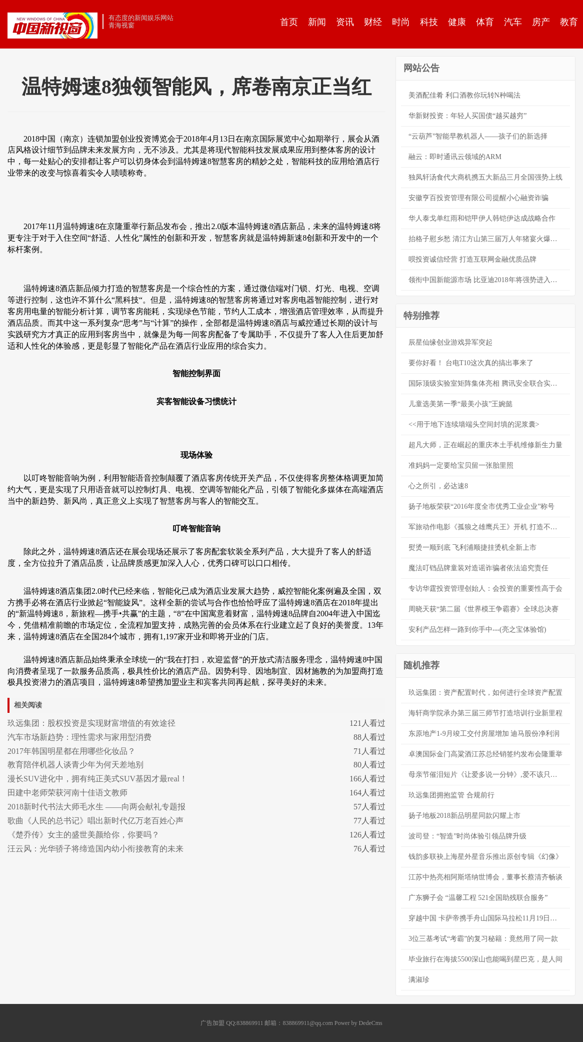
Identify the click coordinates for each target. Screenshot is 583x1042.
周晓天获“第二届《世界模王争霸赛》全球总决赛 (483, 609)
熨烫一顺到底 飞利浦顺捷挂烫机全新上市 (472, 547)
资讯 (345, 22)
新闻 (317, 22)
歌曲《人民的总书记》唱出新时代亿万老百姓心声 (96, 820)
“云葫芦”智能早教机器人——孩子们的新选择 (478, 136)
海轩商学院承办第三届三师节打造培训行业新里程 (485, 713)
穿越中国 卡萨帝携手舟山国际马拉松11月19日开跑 (486, 918)
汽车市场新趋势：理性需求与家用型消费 (80, 737)
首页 (289, 22)
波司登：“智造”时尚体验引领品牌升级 (467, 836)
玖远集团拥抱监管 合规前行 (451, 795)
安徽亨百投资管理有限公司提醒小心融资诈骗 (478, 198)
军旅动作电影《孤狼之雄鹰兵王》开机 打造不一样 (486, 527)
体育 (485, 22)
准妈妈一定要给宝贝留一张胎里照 (461, 465)
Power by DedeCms (358, 1022)
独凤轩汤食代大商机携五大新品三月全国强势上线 (485, 177)
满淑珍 (419, 979)
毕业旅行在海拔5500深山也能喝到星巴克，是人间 (485, 959)
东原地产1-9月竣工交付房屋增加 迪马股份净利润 (484, 733)
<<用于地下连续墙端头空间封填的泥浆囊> (474, 424)
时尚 (401, 22)
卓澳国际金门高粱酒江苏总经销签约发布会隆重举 (485, 754)
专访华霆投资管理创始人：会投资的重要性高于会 (485, 588)
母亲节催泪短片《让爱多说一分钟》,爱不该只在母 (486, 774)
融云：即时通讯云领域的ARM (455, 157)
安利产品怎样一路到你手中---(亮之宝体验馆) (477, 629)
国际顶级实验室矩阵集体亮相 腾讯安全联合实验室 (486, 383)
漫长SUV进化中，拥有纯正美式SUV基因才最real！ (98, 778)
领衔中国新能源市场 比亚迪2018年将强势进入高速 (486, 280)
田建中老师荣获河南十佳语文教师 (68, 792)
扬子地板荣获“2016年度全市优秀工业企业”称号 (481, 506)
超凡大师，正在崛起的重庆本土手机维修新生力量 (485, 445)
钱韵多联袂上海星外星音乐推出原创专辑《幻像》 (485, 856)
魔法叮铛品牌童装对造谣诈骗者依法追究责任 (478, 568)
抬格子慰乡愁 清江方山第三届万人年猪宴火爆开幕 (486, 239)
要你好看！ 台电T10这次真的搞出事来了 (471, 363)
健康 (457, 22)
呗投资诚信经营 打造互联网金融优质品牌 (472, 259)
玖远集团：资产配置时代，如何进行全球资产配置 (485, 692)
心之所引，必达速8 (438, 486)
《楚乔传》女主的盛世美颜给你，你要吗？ (84, 834)
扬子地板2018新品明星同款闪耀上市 (464, 815)
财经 (373, 22)
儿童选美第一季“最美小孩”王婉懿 (460, 404)
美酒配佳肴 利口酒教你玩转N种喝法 (464, 95)
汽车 (513, 22)
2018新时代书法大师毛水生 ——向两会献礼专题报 (97, 806)
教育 (569, 22)
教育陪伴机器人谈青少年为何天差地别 (76, 764)
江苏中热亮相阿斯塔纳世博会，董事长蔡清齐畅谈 (485, 877)
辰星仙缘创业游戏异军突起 (450, 342)
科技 (429, 22)
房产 (541, 22)
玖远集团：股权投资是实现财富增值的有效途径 (92, 723)
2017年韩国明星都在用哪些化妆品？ (72, 751)
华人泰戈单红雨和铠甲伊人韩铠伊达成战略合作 (482, 218)
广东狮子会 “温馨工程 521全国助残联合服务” (478, 897)
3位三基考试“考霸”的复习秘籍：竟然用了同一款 (483, 938)
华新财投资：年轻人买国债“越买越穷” (467, 116)
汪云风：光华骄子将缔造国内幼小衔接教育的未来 (96, 848)
